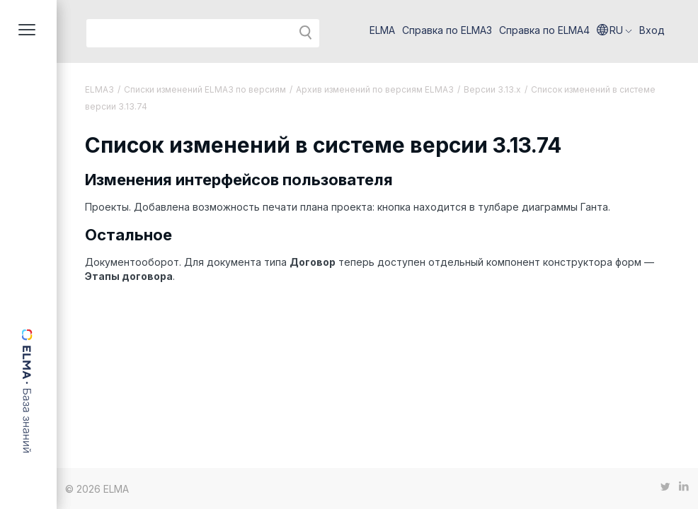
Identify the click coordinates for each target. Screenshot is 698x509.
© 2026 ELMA (97, 489)
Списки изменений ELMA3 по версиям (205, 89)
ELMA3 (99, 89)
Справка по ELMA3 (447, 30)
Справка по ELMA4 (544, 30)
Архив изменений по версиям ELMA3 (375, 89)
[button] (614, 30)
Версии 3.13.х (492, 89)
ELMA (382, 30)
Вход (652, 30)
